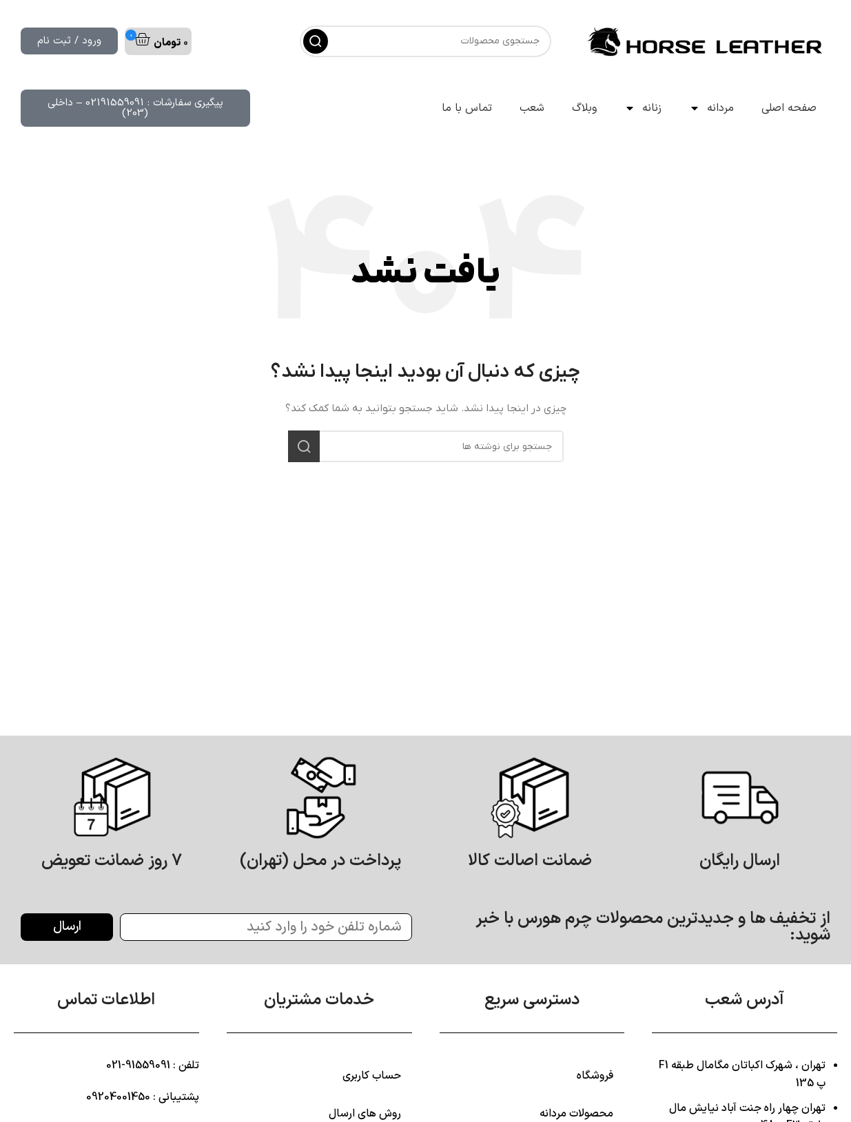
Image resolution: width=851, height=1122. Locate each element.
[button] (158, 41)
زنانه (643, 108)
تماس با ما (467, 108)
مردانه (711, 108)
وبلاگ (584, 108)
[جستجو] (425, 41)
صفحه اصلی (789, 108)
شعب (532, 108)
